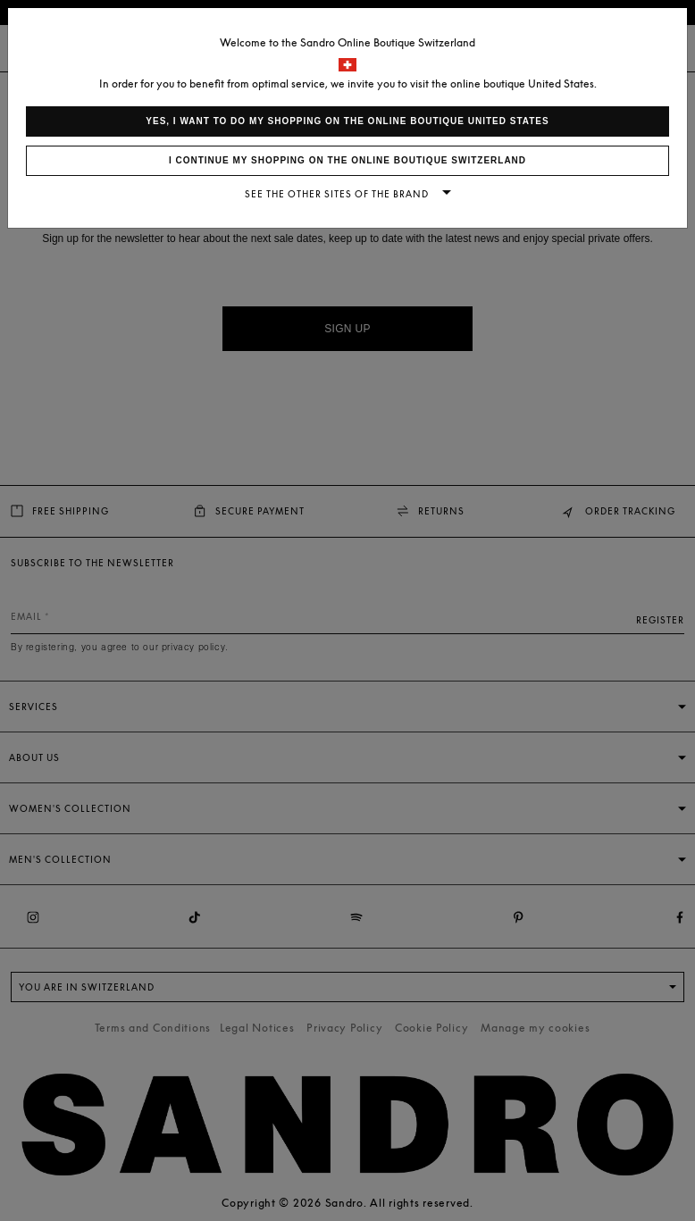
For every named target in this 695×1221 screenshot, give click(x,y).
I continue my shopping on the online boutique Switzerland (347, 160)
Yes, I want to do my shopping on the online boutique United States (347, 121)
